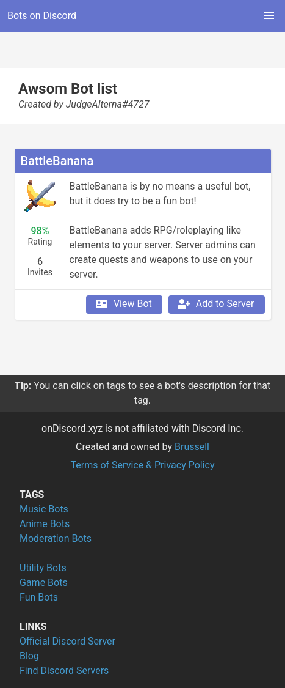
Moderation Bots (56, 538)
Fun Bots (39, 597)
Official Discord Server (67, 641)
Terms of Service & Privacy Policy (142, 465)
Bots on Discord (41, 15)
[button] (269, 16)
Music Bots (44, 509)
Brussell (192, 447)
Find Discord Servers (64, 670)
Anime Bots (45, 524)
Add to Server (215, 304)
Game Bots (44, 582)
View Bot (123, 304)
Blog (29, 656)
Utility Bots (43, 568)
